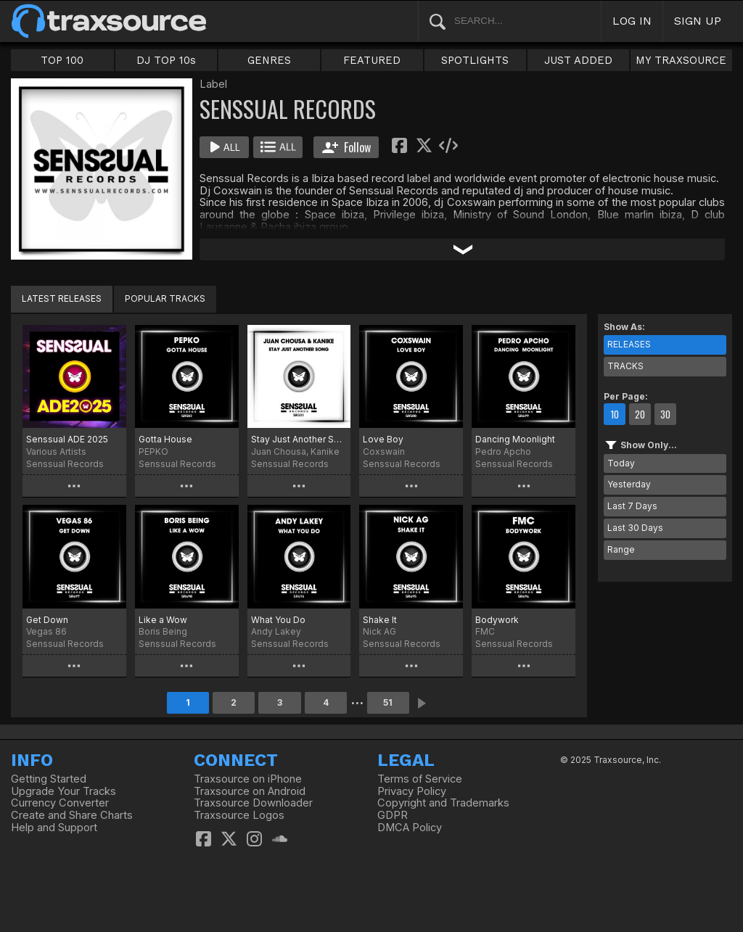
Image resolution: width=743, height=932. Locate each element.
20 (640, 414)
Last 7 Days (632, 505)
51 (388, 702)
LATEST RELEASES (62, 298)
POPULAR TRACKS (165, 298)
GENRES (269, 60)
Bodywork (497, 619)
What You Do (278, 619)
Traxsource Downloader (253, 802)
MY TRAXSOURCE (681, 60)
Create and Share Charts (72, 815)
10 (614, 414)
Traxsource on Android (249, 791)
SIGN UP (697, 21)
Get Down (47, 619)
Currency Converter (60, 802)
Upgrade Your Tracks (63, 791)
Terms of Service (419, 778)
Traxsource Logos (239, 815)
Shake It (380, 619)
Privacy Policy (411, 791)
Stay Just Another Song (299, 439)
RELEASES (629, 344)
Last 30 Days (635, 527)
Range (621, 549)
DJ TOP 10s (166, 60)
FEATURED (372, 60)
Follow (346, 147)
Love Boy (383, 439)
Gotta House (165, 439)
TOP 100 (62, 60)
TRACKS (625, 365)
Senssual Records (65, 463)
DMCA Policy (409, 827)
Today (621, 463)
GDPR (392, 815)
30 (665, 414)
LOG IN (632, 21)
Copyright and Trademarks (443, 802)
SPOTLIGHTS (475, 60)
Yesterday (629, 484)
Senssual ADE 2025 (67, 439)
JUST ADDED (578, 60)
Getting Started (48, 778)
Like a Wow (163, 619)
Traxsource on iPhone (248, 778)
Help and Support (54, 827)
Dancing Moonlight (515, 439)
